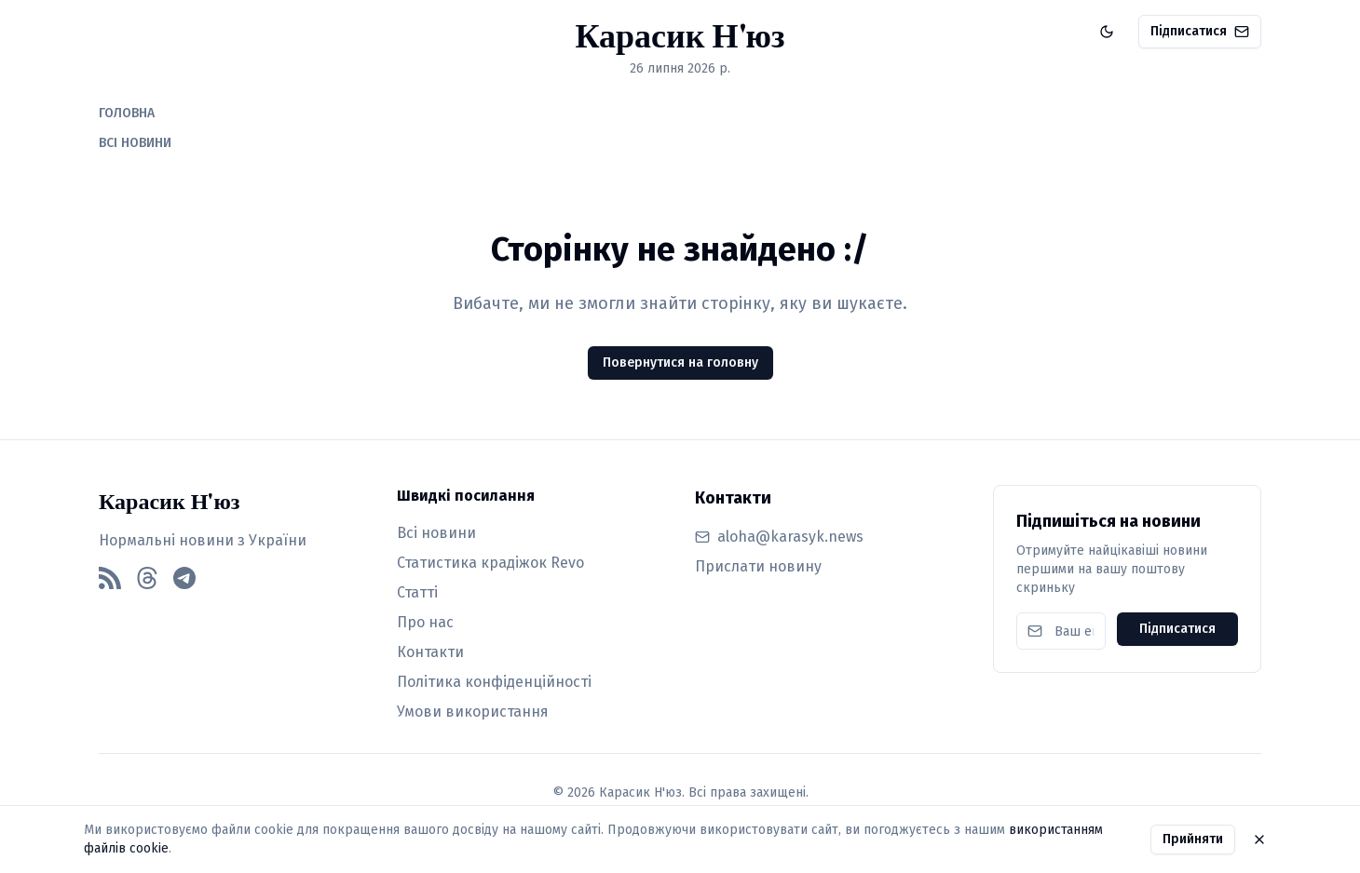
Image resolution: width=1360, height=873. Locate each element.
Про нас (425, 622)
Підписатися (1199, 31)
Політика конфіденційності (494, 682)
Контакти (430, 652)
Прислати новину (758, 566)
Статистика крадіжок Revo (490, 562)
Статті (417, 592)
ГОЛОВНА (127, 113)
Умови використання (473, 711)
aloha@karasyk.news (790, 536)
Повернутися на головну (680, 362)
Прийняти (1193, 839)
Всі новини (436, 533)
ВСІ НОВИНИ (135, 143)
